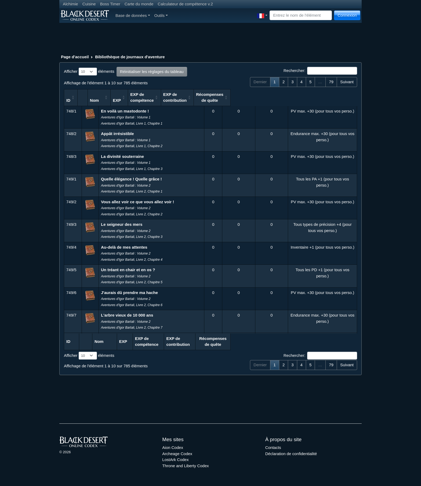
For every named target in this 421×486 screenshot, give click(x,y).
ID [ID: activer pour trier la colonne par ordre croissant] (68, 100)
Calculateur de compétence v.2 (185, 4)
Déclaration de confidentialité (291, 453)
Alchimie (70, 4)
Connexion (347, 15)
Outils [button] (161, 15)
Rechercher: (320, 71)
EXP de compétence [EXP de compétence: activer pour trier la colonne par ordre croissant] (238, 97)
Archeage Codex (177, 453)
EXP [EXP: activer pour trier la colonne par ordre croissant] (209, 100)
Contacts (273, 447)
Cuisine (89, 4)
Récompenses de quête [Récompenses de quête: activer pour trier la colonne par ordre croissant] (321, 100)
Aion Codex (172, 447)
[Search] (301, 15)
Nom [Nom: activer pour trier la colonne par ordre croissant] (109, 100)
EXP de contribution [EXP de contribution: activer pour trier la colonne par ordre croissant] (271, 97)
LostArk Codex (175, 459)
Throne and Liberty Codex (185, 465)
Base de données (132, 15)
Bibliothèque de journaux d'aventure (130, 57)
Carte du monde (139, 4)
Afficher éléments (89, 72)
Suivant (347, 81)
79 (331, 81)
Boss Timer (110, 4)
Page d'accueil (75, 57)
